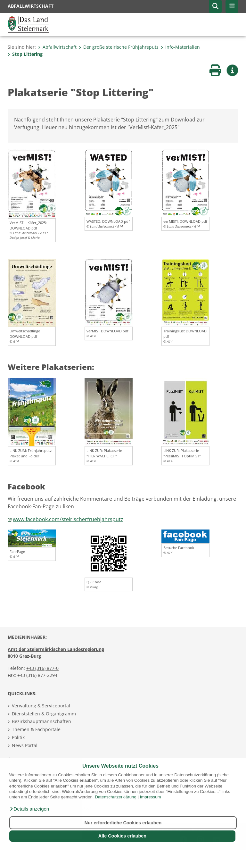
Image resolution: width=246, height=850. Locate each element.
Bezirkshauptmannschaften (41, 721)
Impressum (150, 797)
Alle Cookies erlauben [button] (122, 835)
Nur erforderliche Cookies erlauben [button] (123, 822)
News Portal (24, 745)
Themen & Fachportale (36, 729)
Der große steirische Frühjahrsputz (119, 47)
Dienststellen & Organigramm (44, 714)
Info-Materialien (180, 47)
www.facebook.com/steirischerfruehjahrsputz (68, 519)
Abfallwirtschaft (57, 47)
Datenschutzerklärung (115, 797)
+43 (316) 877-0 (42, 668)
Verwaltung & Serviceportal (41, 706)
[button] (29, 809)
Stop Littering (25, 54)
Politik (18, 737)
